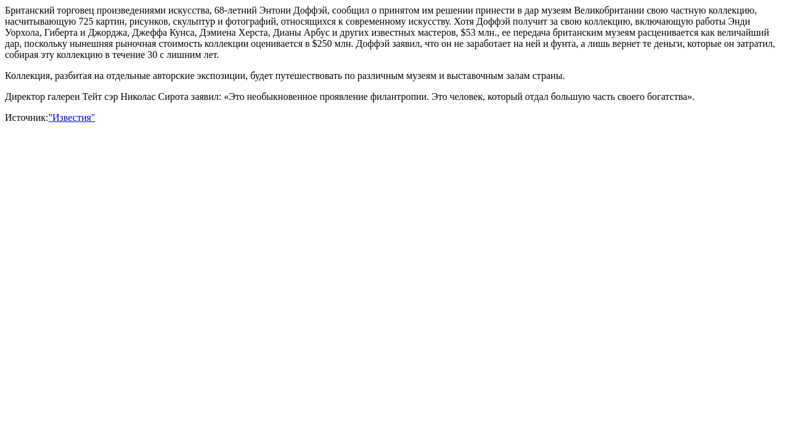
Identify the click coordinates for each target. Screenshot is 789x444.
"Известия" (71, 117)
